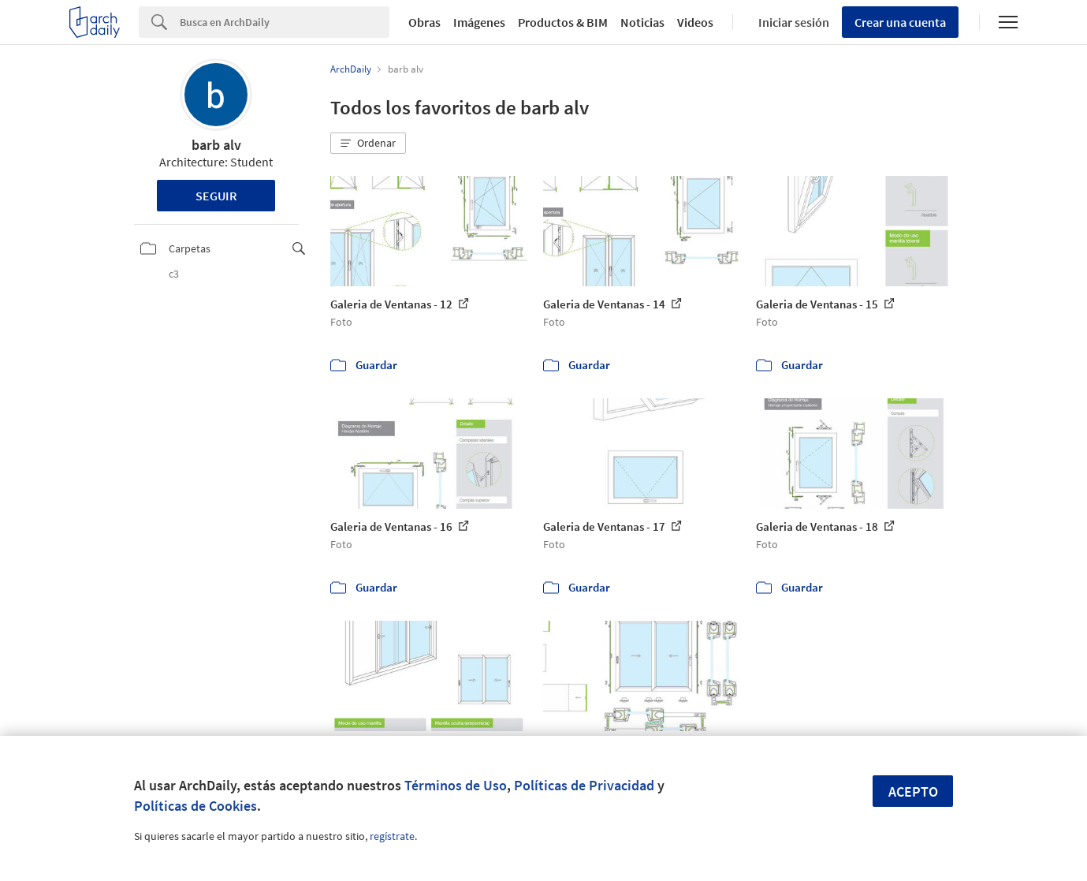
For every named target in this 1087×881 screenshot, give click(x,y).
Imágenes (479, 22)
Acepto (913, 791)
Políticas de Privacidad (584, 785)
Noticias (642, 22)
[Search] (284, 22)
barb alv (216, 145)
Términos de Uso (455, 785)
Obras (424, 22)
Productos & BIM (563, 22)
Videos (695, 22)
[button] (368, 144)
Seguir (216, 195)
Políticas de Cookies (195, 806)
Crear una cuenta (900, 22)
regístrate (392, 836)
